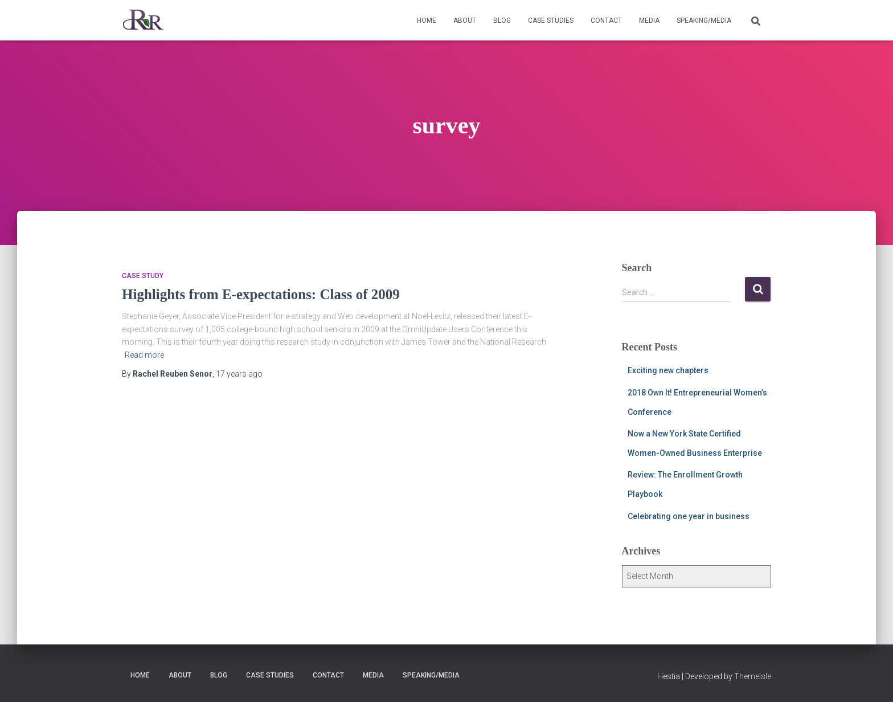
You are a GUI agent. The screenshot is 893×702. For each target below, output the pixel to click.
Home (426, 21)
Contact (606, 21)
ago (239, 373)
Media (649, 21)
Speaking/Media (704, 21)
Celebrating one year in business (688, 516)
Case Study (142, 276)
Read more (144, 355)
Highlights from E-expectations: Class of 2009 (261, 294)
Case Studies (551, 21)
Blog (502, 21)
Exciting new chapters (668, 370)
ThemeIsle (752, 676)
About (464, 21)
